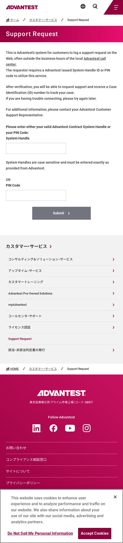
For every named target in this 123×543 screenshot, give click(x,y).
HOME (14, 369)
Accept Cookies (95, 533)
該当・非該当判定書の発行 (26, 350)
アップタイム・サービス (25, 271)
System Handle (18, 138)
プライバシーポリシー (23, 483)
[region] (61, 516)
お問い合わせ (16, 448)
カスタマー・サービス (43, 20)
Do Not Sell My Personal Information (40, 533)
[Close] (115, 497)
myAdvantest (17, 304)
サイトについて (18, 471)
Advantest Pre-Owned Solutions (30, 293)
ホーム (14, 20)
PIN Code (13, 185)
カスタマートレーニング (25, 282)
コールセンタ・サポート (25, 316)
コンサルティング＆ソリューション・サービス (40, 259)
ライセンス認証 (19, 327)
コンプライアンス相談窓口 (26, 460)
